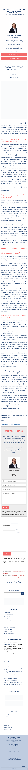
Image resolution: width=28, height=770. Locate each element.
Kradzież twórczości (8, 614)
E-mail (18, 532)
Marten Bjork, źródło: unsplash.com (10, 424)
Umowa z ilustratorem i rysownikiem (12, 661)
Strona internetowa (20, 536)
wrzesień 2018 (7, 729)
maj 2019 (6, 721)
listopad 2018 (7, 725)
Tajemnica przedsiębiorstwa (10, 627)
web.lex (23, 766)
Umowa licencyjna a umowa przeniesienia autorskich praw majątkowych (13, 677)
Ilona (5, 651)
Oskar (5, 646)
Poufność (6, 618)
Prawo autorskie (7, 620)
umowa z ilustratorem (9, 633)
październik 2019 (8, 719)
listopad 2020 (7, 714)
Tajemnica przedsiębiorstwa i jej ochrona (13, 682)
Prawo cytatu (7, 623)
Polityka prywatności (14, 758)
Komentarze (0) (14, 77)
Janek (5, 642)
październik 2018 (8, 727)
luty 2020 (6, 716)
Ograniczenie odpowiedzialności (14, 759)
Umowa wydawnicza (8, 631)
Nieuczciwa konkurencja (9, 616)
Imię (17, 529)
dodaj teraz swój (14, 523)
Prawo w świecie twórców (14, 10)
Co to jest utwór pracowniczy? (11, 680)
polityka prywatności (19, 514)
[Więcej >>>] (14, 51)
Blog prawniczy (7, 612)
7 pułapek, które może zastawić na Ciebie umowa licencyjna (13, 652)
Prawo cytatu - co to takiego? (10, 674)
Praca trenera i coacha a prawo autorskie (13, 663)
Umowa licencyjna (8, 629)
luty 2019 (6, 723)
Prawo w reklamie (8, 625)
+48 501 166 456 (14, 58)
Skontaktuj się (14, 54)
